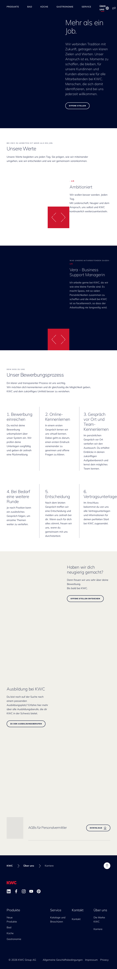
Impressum (91, 958)
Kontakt (77, 909)
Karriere (98, 927)
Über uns (103, 7)
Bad (29, 7)
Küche (44, 7)
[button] (53, 216)
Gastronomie (65, 7)
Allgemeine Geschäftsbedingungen (63, 958)
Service (86, 7)
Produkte (13, 7)
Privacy (104, 958)
